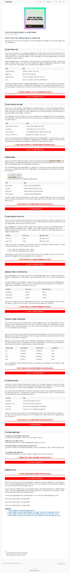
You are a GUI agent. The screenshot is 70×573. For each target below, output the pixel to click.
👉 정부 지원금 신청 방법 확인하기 (35, 462)
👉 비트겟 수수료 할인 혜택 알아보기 (35, 96)
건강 (44, 1)
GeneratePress (18, 563)
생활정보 (48, 1)
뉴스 (56, 1)
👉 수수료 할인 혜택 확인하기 (35, 209)
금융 (40, 1)
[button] (63, 2)
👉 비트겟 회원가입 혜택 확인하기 (35, 478)
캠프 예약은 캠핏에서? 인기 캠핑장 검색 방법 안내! (16, 553)
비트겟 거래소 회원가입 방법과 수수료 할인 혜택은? (17, 552)
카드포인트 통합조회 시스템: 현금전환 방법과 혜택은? (21, 510)
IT (52, 1)
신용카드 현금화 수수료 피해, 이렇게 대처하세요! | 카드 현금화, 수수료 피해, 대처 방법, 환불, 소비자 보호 (34, 512)
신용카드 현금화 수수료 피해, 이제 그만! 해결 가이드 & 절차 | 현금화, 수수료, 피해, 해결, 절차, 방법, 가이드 (34, 515)
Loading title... (63, 563)
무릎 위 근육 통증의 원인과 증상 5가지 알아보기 (16, 555)
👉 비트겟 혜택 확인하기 (35, 424)
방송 (60, 1)
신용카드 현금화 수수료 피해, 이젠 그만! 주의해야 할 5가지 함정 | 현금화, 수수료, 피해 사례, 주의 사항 (33, 514)
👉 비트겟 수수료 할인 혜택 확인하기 (35, 264)
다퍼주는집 (8, 2)
